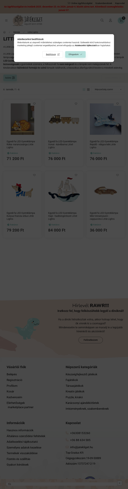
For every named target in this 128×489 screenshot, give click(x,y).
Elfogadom (74, 54)
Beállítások (51, 54)
